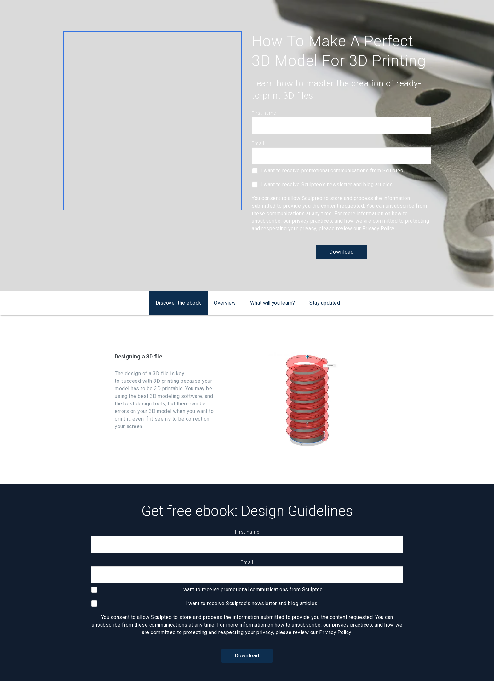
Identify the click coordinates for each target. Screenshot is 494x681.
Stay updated (325, 303)
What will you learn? (273, 303)
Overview (224, 303)
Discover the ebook (177, 303)
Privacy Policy (379, 229)
